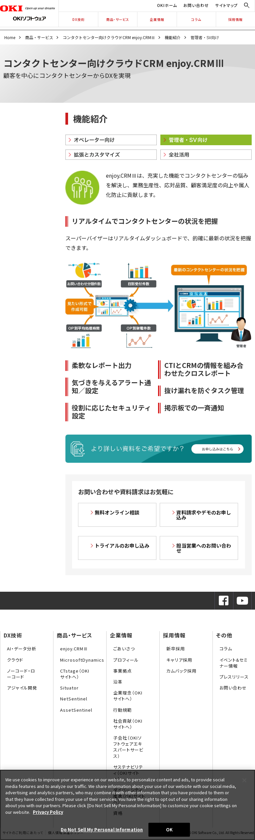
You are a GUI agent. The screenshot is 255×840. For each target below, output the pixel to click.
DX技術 (78, 19)
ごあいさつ (124, 648)
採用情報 (235, 19)
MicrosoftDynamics (82, 660)
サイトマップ (226, 5)
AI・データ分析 (21, 648)
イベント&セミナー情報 (233, 663)
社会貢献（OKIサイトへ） (127, 724)
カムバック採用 (181, 671)
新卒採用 (175, 648)
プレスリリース (234, 677)
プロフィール (126, 660)
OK (169, 829)
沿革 (118, 682)
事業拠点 (122, 671)
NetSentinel (73, 698)
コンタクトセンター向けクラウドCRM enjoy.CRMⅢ (109, 37)
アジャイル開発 (22, 688)
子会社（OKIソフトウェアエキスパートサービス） (128, 747)
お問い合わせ (196, 5)
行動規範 (122, 710)
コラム (196, 19)
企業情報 (157, 19)
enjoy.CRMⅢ (74, 648)
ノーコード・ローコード (21, 674)
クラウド (15, 660)
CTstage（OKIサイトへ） (74, 674)
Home (9, 37)
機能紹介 (173, 37)
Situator (69, 688)
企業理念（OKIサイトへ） (127, 696)
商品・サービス (117, 19)
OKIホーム (167, 5)
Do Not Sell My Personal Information (102, 829)
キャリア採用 (179, 660)
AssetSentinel (76, 710)
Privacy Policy (48, 812)
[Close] (244, 780)
